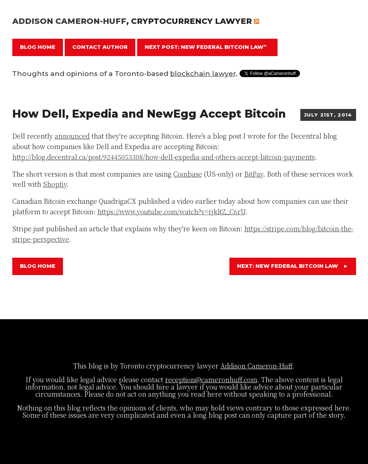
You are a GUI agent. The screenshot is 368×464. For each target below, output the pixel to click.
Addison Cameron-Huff (69, 21)
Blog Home (37, 47)
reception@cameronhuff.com (211, 379)
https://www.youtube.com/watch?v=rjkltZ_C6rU (171, 211)
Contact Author (100, 47)
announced (72, 135)
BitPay (253, 173)
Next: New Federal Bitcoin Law (292, 266)
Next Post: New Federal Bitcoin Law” (205, 47)
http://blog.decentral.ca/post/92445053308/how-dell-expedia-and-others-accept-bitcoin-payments (163, 156)
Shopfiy (55, 184)
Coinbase (187, 173)
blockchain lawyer (203, 73)
